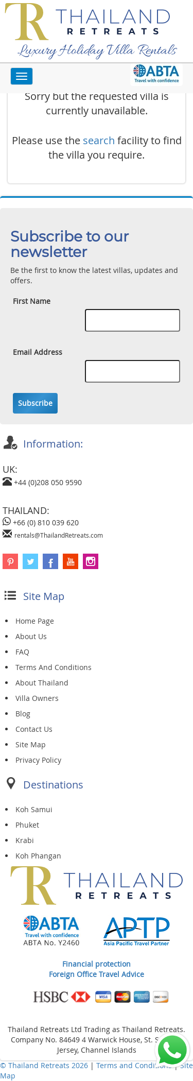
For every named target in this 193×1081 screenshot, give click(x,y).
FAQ (22, 652)
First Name (31, 301)
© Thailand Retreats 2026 (44, 1065)
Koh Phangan (38, 856)
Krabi (24, 840)
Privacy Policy (38, 760)
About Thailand (41, 683)
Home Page (34, 621)
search (99, 140)
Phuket (27, 825)
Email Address (37, 352)
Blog (22, 713)
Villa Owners (37, 698)
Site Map (30, 744)
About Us (31, 636)
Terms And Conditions (53, 667)
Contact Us (33, 729)
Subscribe (35, 403)
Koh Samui (33, 809)
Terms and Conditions (135, 1065)
